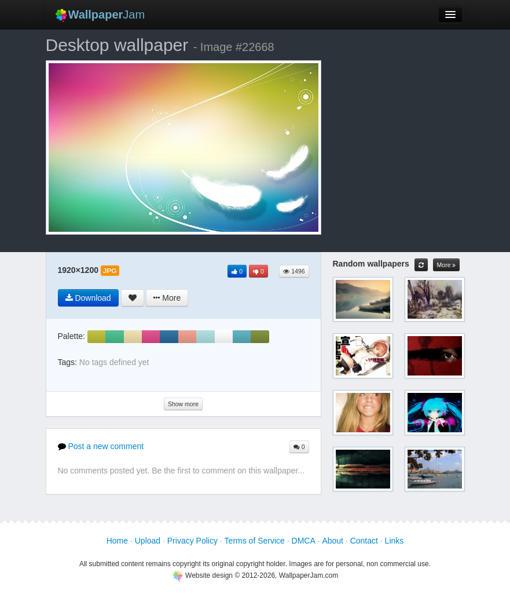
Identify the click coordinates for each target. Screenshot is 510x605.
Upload (147, 540)
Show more (183, 403)
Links (394, 540)
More (446, 265)
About (332, 540)
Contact (364, 540)
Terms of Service (255, 540)
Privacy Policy (192, 540)
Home (117, 540)
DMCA (303, 540)
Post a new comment (101, 446)
